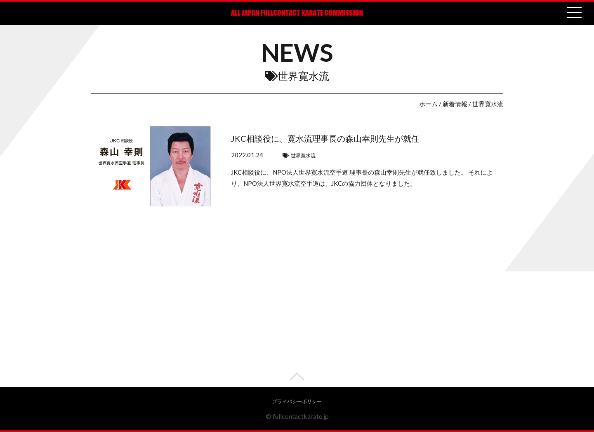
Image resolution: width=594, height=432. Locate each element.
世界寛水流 (303, 155)
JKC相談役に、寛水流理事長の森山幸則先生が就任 (325, 138)
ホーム (428, 103)
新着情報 (455, 103)
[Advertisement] (297, 329)
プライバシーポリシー (297, 401)
